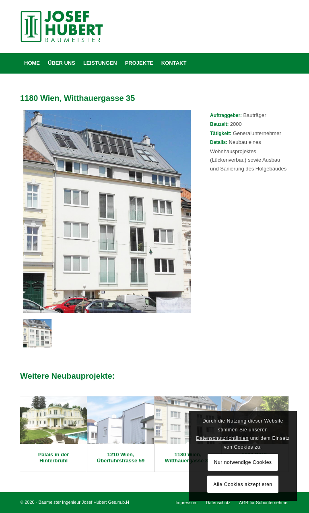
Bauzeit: (220, 124)
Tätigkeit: (220, 133)
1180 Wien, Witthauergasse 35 (188, 457)
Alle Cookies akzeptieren (242, 484)
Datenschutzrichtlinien (222, 438)
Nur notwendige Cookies (243, 462)
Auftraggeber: (226, 115)
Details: (219, 142)
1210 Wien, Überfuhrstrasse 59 (121, 457)
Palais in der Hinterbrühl (53, 457)
